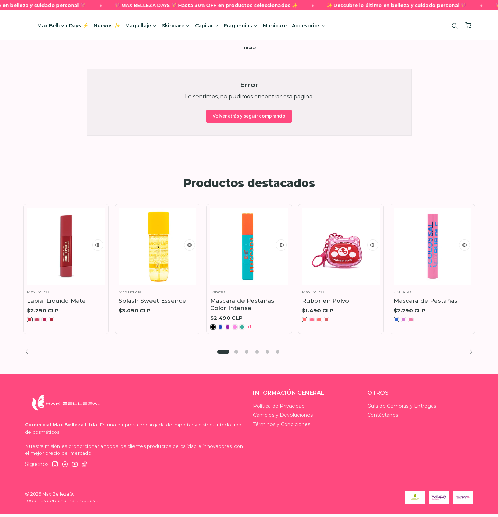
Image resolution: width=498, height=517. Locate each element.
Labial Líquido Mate (56, 301)
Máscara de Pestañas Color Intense (242, 305)
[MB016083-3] (414, 321)
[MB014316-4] (331, 321)
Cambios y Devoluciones (283, 418)
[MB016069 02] (222, 328)
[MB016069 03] (231, 328)
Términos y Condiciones (281, 427)
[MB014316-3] (322, 321)
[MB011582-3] (47, 321)
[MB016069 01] (213, 328)
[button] (223, 354)
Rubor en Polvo (325, 301)
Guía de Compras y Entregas (401, 408)
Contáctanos (382, 418)
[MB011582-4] (56, 321)
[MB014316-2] (314, 321)
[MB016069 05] (248, 328)
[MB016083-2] (405, 321)
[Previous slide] (29, 354)
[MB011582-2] (39, 321)
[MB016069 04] (239, 328)
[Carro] (469, 26)
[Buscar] (456, 26)
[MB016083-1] (397, 321)
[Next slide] (469, 354)
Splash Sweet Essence (152, 301)
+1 (257, 328)
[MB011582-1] (30, 321)
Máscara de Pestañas (426, 301)
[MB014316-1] (305, 321)
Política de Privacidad (279, 408)
